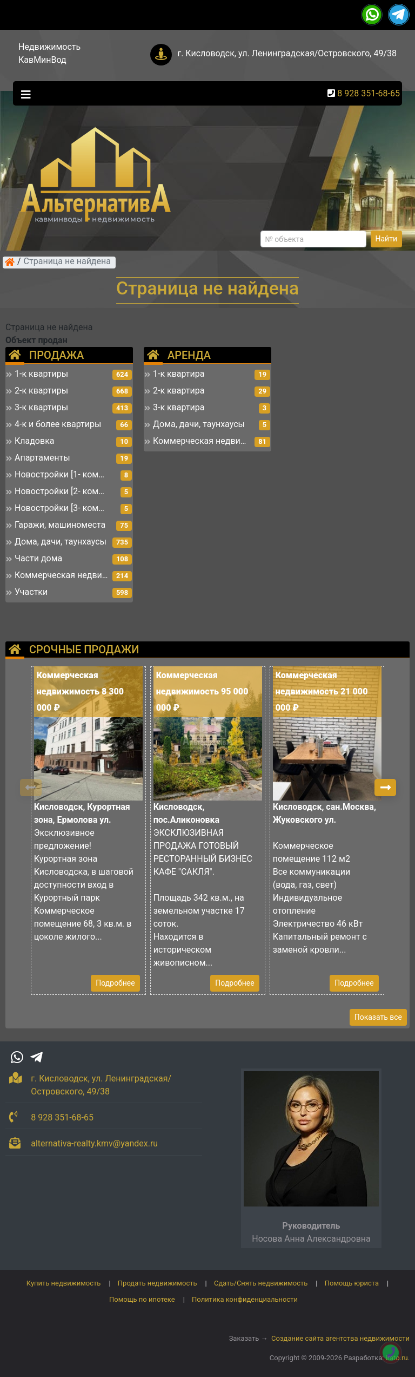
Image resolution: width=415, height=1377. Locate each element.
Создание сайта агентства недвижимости (340, 1338)
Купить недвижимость (63, 1283)
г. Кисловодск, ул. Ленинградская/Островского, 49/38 (287, 53)
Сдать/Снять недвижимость (260, 1283)
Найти (387, 238)
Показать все (378, 1017)
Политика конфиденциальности (245, 1299)
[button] (385, 787)
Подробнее (115, 983)
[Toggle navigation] (23, 94)
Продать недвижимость (157, 1283)
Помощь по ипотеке (142, 1299)
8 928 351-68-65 (368, 93)
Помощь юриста (352, 1283)
